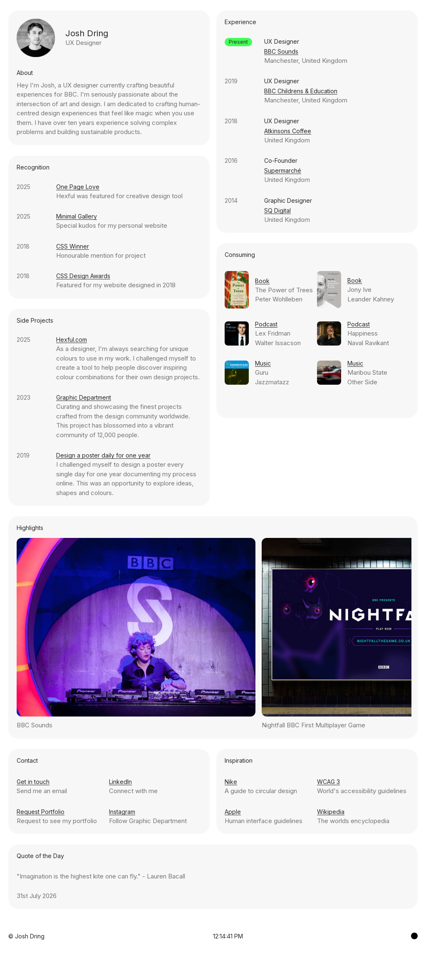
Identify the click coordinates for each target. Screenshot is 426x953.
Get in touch (33, 781)
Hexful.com (71, 339)
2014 (231, 200)
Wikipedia (330, 811)
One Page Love (77, 186)
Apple (233, 811)
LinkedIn (120, 781)
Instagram (122, 811)
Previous (115, 632)
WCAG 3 (328, 781)
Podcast (266, 324)
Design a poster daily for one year (103, 455)
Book (262, 280)
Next (313, 632)
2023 (23, 397)
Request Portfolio (40, 811)
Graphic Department (83, 397)
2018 (23, 246)
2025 (23, 186)
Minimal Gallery (76, 216)
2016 (231, 160)
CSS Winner (72, 246)
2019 (23, 455)
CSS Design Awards (83, 275)
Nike (231, 781)
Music (263, 363)
